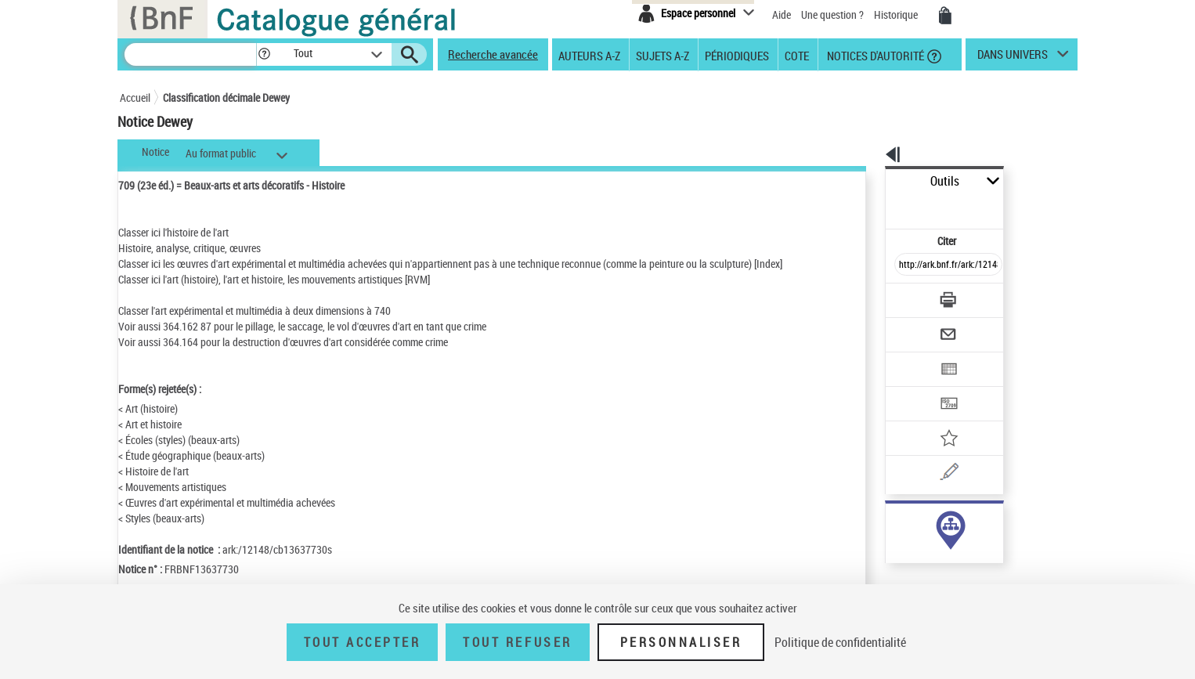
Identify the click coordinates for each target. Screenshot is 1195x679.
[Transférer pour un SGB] (911, 357)
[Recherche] (190, 54)
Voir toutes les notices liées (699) (932, 554)
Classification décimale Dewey (226, 97)
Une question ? (832, 14)
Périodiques (737, 55)
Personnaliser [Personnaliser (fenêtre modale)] (681, 642)
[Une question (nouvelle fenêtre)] (935, 418)
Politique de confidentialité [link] (840, 642)
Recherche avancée (493, 54)
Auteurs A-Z (589, 55)
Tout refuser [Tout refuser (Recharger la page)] (517, 642)
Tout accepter (362, 642)
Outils (868, 181)
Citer (880, 206)
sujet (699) (892, 522)
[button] (264, 54)
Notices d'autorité (874, 55)
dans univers (1012, 58)
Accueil (135, 97)
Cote (797, 55)
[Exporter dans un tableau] (915, 326)
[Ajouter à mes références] (914, 387)
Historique (897, 14)
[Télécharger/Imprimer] (907, 265)
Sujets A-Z (662, 55)
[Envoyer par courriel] (904, 296)
